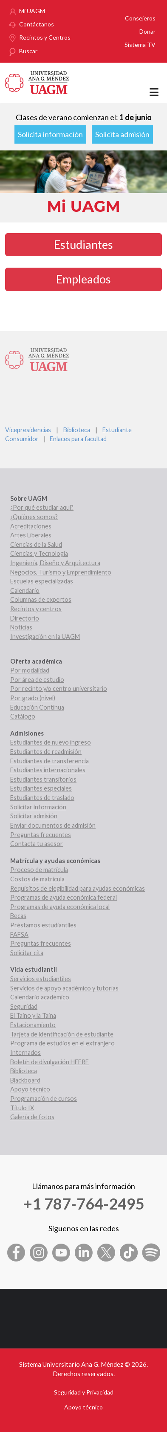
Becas (18, 915)
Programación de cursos (43, 1098)
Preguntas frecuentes (40, 834)
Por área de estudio (37, 679)
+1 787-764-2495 (83, 1203)
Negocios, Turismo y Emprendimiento (60, 572)
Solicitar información (38, 807)
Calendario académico (39, 997)
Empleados (83, 279)
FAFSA (19, 934)
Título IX (22, 1108)
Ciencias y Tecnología (39, 553)
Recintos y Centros (45, 37)
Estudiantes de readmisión (46, 751)
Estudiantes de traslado (42, 797)
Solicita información (50, 134)
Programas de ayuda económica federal (63, 897)
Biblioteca (76, 429)
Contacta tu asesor (36, 843)
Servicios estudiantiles (40, 978)
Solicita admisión (122, 134)
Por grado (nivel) (32, 698)
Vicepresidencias (28, 429)
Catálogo (22, 716)
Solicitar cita (26, 952)
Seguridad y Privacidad (83, 1392)
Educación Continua (37, 707)
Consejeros (140, 18)
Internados (25, 1052)
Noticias (21, 627)
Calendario (25, 590)
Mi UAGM (32, 10)
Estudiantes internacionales (47, 770)
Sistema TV (140, 44)
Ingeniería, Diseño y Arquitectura (55, 562)
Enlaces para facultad (77, 438)
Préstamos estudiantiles (43, 925)
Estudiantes (83, 244)
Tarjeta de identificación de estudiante (61, 1034)
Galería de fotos (32, 1116)
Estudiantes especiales (41, 788)
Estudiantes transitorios (43, 779)
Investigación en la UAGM (45, 636)
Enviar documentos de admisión (53, 825)
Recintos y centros (36, 608)
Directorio (24, 618)
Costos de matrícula (37, 879)
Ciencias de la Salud (36, 544)
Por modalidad (29, 670)
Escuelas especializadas (41, 581)
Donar (147, 31)
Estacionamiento (33, 1024)
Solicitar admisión (33, 816)
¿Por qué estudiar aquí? (42, 507)
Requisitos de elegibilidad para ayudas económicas (77, 888)
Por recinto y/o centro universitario (58, 688)
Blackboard (25, 1080)
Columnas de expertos (40, 599)
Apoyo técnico (30, 1089)
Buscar (28, 51)
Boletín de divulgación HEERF (49, 1061)
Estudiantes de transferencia (49, 761)
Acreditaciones (30, 526)
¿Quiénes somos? (34, 516)
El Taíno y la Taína (33, 1015)
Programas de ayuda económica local (60, 906)
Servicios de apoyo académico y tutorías (64, 988)
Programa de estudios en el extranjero (62, 1043)
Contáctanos (36, 24)
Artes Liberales (30, 535)
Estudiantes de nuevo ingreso (50, 742)
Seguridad (23, 1006)
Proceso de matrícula (39, 869)
